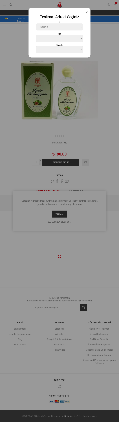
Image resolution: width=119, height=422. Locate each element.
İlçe (59, 34)
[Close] (86, 12)
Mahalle (59, 45)
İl (59, 22)
